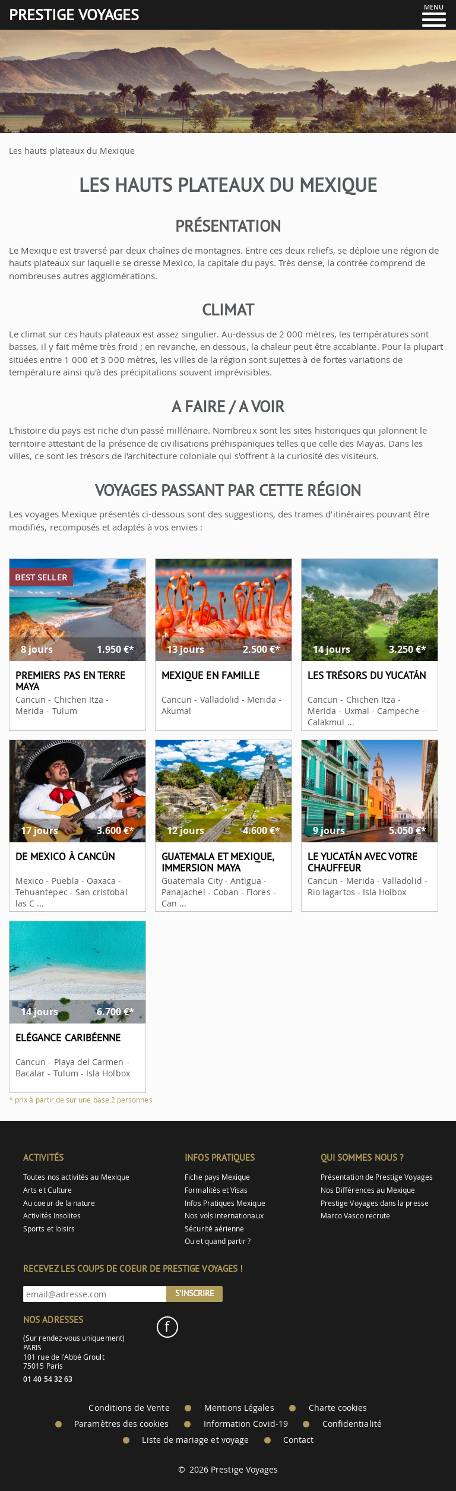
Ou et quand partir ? (218, 1241)
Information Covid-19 (246, 1424)
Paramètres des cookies (121, 1424)
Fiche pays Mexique (217, 1177)
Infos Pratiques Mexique (225, 1203)
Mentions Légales (239, 1407)
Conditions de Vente (128, 1407)
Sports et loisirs (49, 1229)
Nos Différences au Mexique (368, 1190)
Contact (298, 1440)
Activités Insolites (52, 1216)
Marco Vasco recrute (355, 1216)
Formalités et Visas (216, 1190)
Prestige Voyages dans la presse (375, 1203)
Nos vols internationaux (224, 1216)
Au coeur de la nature (59, 1203)
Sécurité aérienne (214, 1229)
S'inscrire (194, 1293)
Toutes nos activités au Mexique (76, 1177)
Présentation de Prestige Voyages (377, 1177)
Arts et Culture (47, 1190)
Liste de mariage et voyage (195, 1440)
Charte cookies (338, 1407)
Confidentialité (352, 1424)
